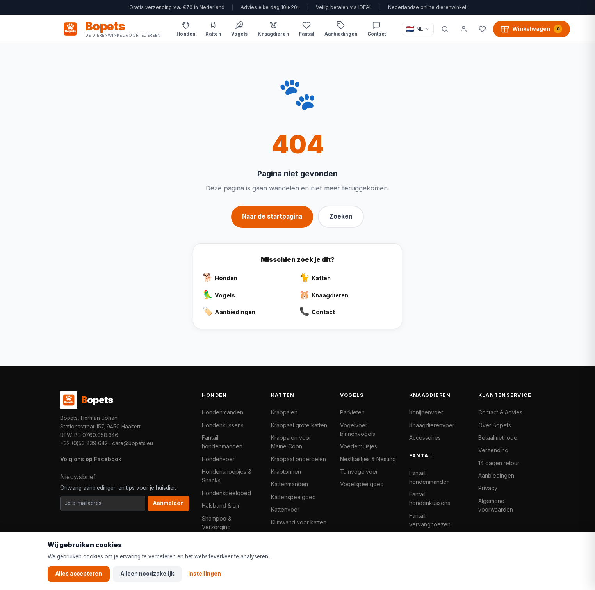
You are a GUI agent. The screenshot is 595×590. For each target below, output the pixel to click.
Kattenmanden (289, 484)
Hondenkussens (223, 425)
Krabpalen (284, 412)
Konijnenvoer (426, 412)
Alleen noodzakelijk (147, 573)
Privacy (487, 488)
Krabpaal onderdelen (298, 459)
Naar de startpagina (272, 216)
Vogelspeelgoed (362, 484)
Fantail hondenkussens (429, 498)
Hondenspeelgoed (226, 493)
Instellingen (204, 573)
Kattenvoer (285, 509)
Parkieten (352, 412)
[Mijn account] (463, 29)
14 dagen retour (498, 463)
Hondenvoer (218, 459)
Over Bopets (494, 425)
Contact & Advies (500, 412)
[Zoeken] (444, 29)
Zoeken (341, 216)
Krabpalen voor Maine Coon (291, 442)
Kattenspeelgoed (293, 497)
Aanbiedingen (496, 475)
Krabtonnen (286, 471)
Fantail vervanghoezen (430, 520)
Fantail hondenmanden (222, 442)
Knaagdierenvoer (431, 425)
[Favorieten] (482, 29)
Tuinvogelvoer (359, 471)
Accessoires (425, 437)
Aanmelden (168, 503)
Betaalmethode (497, 437)
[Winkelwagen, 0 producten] (531, 29)
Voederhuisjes (358, 446)
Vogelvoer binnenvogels (357, 429)
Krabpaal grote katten (299, 425)
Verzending (493, 450)
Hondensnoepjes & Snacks (226, 475)
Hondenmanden (222, 412)
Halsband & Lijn (221, 505)
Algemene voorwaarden (495, 505)
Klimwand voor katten (298, 522)
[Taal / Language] (418, 29)
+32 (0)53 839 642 (84, 443)
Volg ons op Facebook (90, 459)
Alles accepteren (78, 573)
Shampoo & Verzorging (217, 522)
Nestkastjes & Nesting (368, 459)
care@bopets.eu (132, 443)
